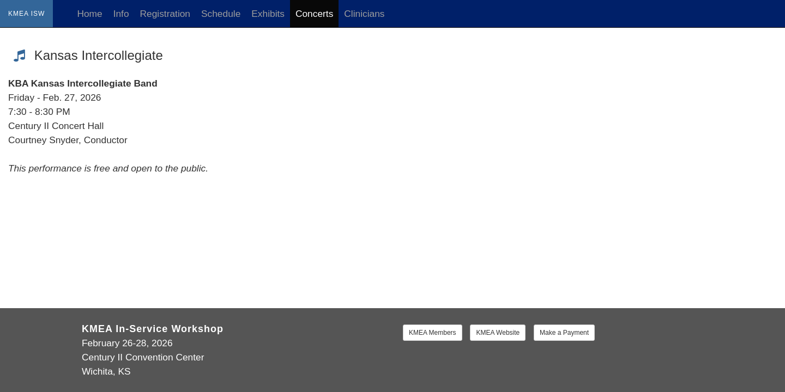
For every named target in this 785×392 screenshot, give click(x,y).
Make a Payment (564, 332)
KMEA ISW (26, 13)
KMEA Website (498, 332)
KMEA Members (432, 332)
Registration (165, 13)
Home (89, 13)
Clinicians (364, 13)
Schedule (220, 13)
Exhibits (268, 13)
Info (121, 13)
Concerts (314, 13)
